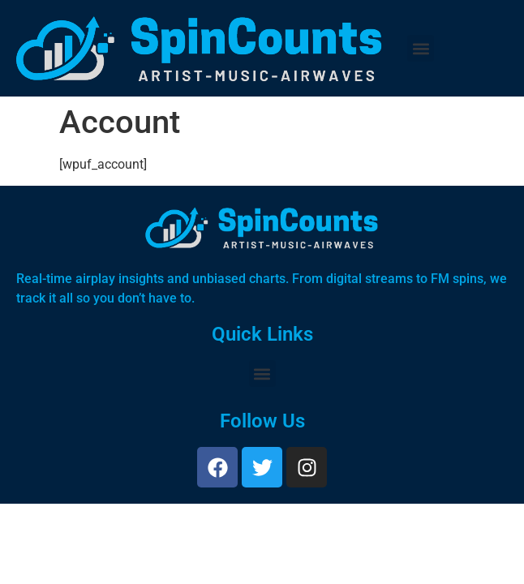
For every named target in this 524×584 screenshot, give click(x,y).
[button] (420, 48)
